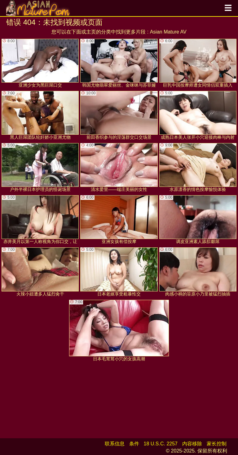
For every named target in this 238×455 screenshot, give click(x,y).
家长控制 (217, 443)
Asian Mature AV (168, 31)
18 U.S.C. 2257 (161, 443)
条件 (134, 443)
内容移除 (192, 443)
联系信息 (115, 443)
